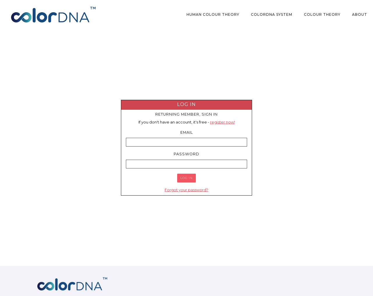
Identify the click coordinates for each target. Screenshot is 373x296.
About (359, 14)
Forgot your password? (186, 190)
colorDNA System (271, 14)
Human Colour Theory (212, 14)
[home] (53, 14)
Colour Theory (322, 14)
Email (186, 132)
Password (186, 154)
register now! (222, 122)
